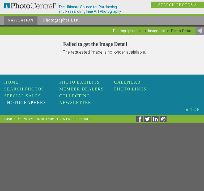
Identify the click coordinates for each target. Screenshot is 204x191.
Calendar (127, 82)
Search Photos (24, 89)
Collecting (74, 96)
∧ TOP (192, 109)
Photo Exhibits (79, 82)
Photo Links (130, 89)
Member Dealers (81, 89)
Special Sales (22, 96)
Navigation (20, 20)
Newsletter (75, 102)
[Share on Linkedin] (156, 121)
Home (11, 82)
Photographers (25, 102)
